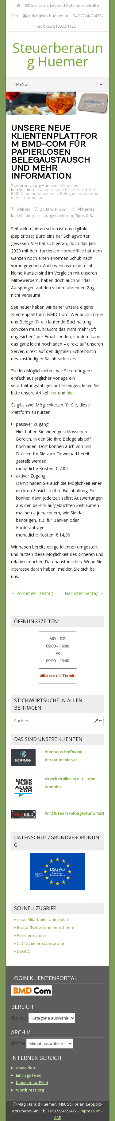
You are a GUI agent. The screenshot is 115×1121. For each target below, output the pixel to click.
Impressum (90, 1111)
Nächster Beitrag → (84, 593)
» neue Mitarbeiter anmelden (41, 919)
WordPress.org (30, 1090)
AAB (57, 1117)
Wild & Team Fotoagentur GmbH (74, 813)
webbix (23, 209)
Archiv (18, 1043)
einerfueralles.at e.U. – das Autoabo (70, 783)
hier (53, 393)
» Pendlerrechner (30, 935)
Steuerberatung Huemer (57, 54)
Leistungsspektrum (55, 215)
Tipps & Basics (88, 215)
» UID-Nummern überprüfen (40, 943)
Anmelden (25, 1068)
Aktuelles (69, 185)
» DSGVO (22, 951)
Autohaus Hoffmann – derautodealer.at (65, 756)
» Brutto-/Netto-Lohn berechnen (43, 927)
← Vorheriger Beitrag (32, 593)
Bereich (20, 1017)
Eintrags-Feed (28, 1075)
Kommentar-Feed (32, 1082)
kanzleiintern (23, 189)
